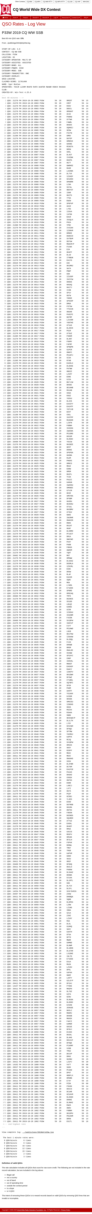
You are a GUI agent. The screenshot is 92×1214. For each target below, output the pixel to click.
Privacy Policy (65, 1210)
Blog (86, 17)
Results (35, 17)
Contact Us (76, 17)
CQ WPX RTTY (60, 2)
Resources (66, 17)
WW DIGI (86, 2)
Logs (56, 17)
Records (46, 17)
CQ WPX (37, 2)
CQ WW (29, 2)
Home (5, 17)
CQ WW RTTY (47, 2)
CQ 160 (69, 2)
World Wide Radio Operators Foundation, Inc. (31, 1210)
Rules (15, 17)
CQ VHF (77, 2)
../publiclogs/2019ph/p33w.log (38, 1132)
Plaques (25, 17)
